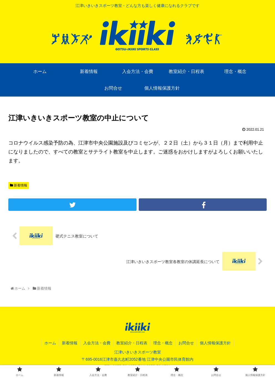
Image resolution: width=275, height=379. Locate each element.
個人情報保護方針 (215, 343)
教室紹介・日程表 (131, 343)
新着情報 (18, 185)
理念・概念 (163, 343)
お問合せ (186, 343)
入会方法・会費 (96, 343)
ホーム (50, 343)
